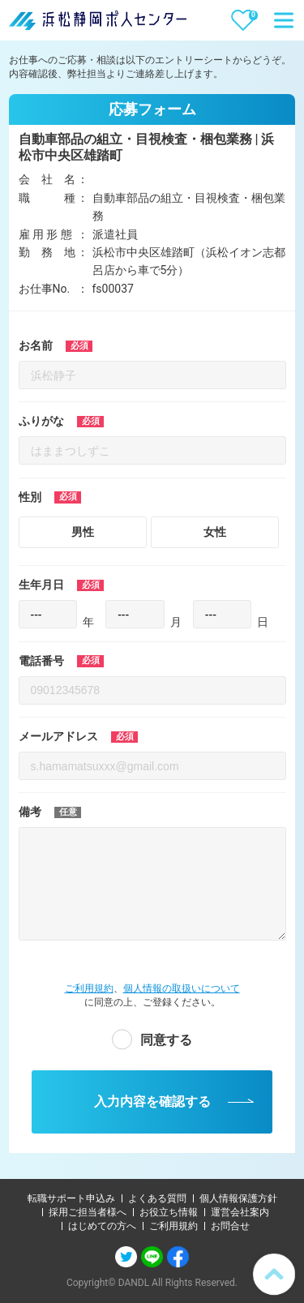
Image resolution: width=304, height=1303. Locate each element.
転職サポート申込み (71, 1198)
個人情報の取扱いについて (181, 988)
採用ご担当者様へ (87, 1212)
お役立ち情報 (168, 1212)
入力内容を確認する (152, 1101)
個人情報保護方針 (238, 1198)
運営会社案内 (240, 1212)
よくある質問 (157, 1198)
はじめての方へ (102, 1226)
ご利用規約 (89, 988)
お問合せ (230, 1226)
